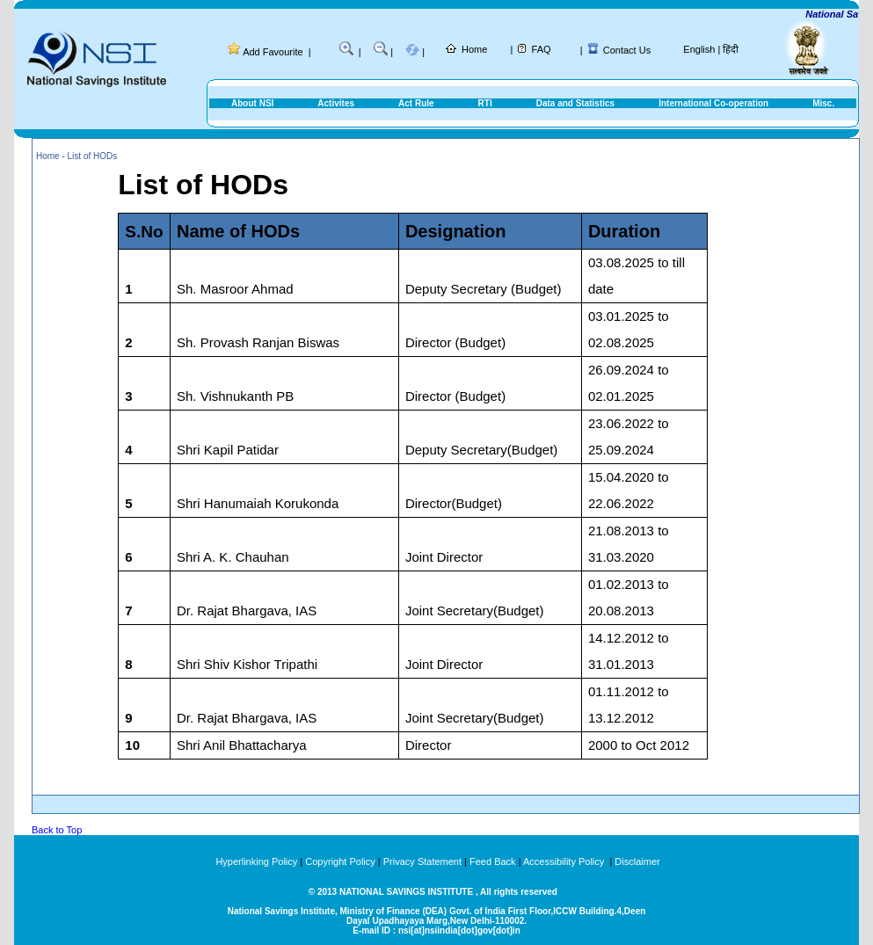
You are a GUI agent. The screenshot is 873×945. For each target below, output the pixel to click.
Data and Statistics (575, 103)
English (699, 49)
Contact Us (627, 50)
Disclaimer (637, 861)
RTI (485, 103)
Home (474, 49)
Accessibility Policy (565, 861)
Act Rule (416, 103)
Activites (335, 103)
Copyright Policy (340, 861)
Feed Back (492, 861)
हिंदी (730, 49)
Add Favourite (272, 52)
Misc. (823, 103)
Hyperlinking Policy (256, 861)
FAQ (541, 49)
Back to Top (57, 830)
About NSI (252, 103)
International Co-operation (713, 103)
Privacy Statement (422, 861)
